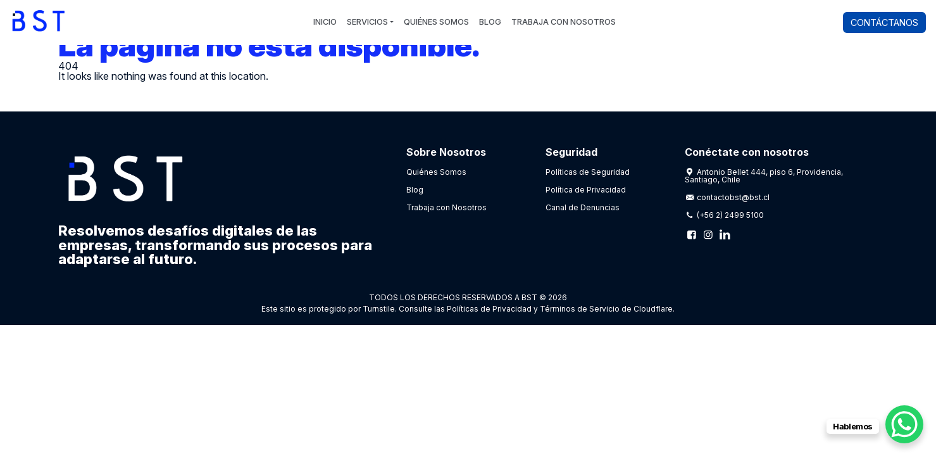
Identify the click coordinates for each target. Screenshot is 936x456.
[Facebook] (692, 234)
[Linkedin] (725, 234)
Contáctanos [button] (884, 22)
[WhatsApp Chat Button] (904, 424)
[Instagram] (708, 234)
